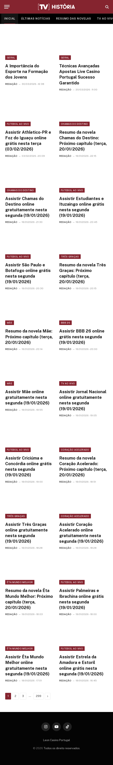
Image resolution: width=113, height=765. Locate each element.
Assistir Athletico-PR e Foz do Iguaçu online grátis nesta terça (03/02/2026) (28, 141)
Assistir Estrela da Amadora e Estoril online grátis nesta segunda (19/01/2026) (81, 665)
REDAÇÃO (11, 84)
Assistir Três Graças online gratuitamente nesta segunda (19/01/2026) (26, 533)
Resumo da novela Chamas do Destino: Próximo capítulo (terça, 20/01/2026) (83, 141)
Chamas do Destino (74, 124)
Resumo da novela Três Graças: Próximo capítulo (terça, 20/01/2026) (82, 273)
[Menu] (7, 6)
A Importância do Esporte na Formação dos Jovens (26, 71)
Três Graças (70, 256)
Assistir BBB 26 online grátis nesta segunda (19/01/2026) (81, 337)
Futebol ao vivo (18, 124)
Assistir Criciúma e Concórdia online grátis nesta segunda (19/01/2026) (28, 467)
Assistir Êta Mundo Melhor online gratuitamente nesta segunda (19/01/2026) (27, 665)
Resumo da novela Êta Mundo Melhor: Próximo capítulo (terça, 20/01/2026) (29, 599)
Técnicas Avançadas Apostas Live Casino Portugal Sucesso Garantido (79, 74)
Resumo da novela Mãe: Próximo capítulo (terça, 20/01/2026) (29, 337)
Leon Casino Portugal (56, 740)
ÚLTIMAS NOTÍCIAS (35, 18)
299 (38, 696)
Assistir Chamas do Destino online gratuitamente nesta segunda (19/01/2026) (27, 207)
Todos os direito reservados (62, 748)
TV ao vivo (68, 383)
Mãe (9, 322)
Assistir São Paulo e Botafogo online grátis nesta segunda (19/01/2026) (28, 273)
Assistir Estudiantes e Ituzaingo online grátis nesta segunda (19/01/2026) (81, 207)
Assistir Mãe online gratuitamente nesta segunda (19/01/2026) (27, 397)
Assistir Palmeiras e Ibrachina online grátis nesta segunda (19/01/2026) (81, 599)
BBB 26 (65, 322)
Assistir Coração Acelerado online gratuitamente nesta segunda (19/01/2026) (81, 533)
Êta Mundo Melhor (20, 582)
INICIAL (9, 18)
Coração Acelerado (75, 450)
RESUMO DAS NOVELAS (73, 18)
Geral (11, 57)
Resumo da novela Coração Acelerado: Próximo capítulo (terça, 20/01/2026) (83, 467)
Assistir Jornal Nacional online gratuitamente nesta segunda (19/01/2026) (82, 400)
